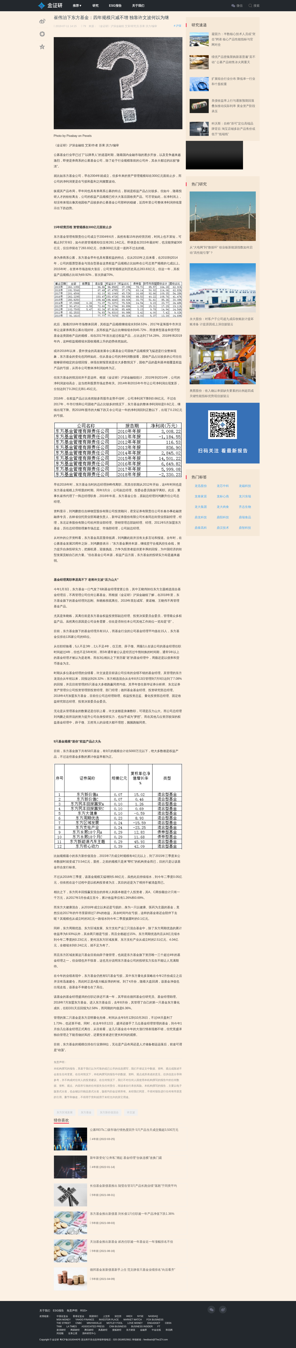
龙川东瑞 (245, 496)
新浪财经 (61, 1330)
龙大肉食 (223, 506)
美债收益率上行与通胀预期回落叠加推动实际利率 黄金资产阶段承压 (233, 106)
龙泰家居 (201, 496)
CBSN (168, 1323)
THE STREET (64, 1323)
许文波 (131, 1112)
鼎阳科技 (223, 517)
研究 (95, 5)
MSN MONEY (64, 1319)
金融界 (143, 1330)
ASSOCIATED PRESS (93, 1326)
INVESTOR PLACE (109, 1319)
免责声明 (72, 1310)
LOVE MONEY (135, 1323)
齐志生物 (245, 506)
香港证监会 (78, 1316)
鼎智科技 (245, 527)
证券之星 (72, 1333)
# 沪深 (177, 25)
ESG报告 (115, 5)
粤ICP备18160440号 (70, 1339)
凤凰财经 (102, 1330)
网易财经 (75, 1330)
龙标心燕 (223, 496)
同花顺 (60, 1333)
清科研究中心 (89, 1333)
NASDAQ (153, 1316)
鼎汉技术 (223, 527)
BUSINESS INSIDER (142, 1326)
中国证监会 (62, 1316)
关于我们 (138, 5)
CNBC (78, 1323)
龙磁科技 (245, 485)
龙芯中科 (223, 485)
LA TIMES (72, 1326)
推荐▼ (77, 5)
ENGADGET (153, 1323)
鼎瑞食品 (245, 517)
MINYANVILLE (94, 1323)
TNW (59, 1326)
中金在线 (156, 1330)
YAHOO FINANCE (84, 1319)
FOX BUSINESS (155, 1319)
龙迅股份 (201, 485)
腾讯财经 (89, 1330)
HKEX (129, 1316)
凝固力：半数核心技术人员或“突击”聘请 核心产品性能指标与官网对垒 (233, 39)
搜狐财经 (116, 1330)
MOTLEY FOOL (115, 1323)
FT (158, 1326)
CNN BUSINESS (117, 1326)
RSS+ (83, 1310)
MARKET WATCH (133, 1319)
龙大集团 (201, 506)
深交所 (118, 1316)
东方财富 (130, 1330)
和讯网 (169, 1330)
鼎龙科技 (201, 517)
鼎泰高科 (201, 527)
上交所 (106, 1316)
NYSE (140, 1316)
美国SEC (93, 1316)
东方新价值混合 (109, 1112)
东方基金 (86, 1112)
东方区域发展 (65, 1112)
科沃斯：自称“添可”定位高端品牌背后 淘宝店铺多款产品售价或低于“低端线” (233, 129)
